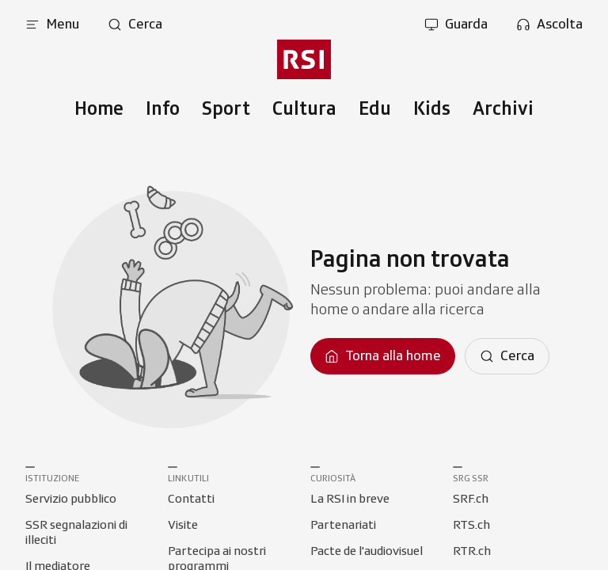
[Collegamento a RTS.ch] (471, 525)
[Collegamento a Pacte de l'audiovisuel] (366, 551)
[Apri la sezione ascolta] (549, 24)
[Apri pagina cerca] (135, 24)
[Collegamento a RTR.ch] (472, 551)
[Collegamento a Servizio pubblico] (70, 499)
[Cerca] (507, 356)
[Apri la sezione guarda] (456, 24)
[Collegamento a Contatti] (191, 499)
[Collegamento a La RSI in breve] (350, 499)
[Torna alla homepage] (382, 356)
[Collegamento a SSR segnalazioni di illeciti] (90, 525)
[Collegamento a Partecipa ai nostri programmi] (233, 551)
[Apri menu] (52, 24)
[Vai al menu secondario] (304, 59)
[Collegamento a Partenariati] (343, 525)
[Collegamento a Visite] (183, 525)
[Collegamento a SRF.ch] (470, 499)
